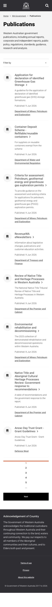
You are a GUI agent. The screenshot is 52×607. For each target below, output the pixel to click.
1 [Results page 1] (26, 463)
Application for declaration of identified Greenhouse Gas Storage (29, 80)
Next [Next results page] (26, 496)
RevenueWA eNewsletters (23, 235)
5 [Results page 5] (26, 482)
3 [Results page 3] (26, 473)
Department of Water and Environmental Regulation (27, 161)
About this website (26, 577)
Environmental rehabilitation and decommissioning (25, 328)
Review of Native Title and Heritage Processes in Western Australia (29, 279)
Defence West (22, 451)
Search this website (47, 5)
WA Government (19, 16)
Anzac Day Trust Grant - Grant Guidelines (29, 429)
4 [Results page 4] (26, 477)
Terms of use (26, 563)
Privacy (26, 570)
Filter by (7, 62)
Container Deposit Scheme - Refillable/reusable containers (26, 131)
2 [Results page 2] (26, 468)
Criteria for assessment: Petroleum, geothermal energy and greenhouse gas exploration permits (29, 180)
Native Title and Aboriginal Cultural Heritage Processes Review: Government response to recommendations (27, 381)
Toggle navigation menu (5, 5)
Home (5, 16)
